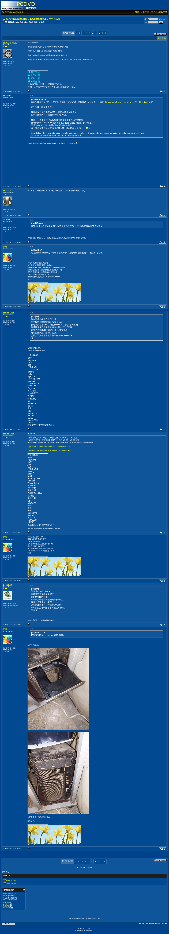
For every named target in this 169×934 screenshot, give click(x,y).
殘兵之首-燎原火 (10, 43)
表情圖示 (6, 904)
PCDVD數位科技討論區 (13, 12)
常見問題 (145, 12)
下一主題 (88, 867)
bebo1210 (7, 585)
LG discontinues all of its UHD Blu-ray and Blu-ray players (49, 450)
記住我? (162, 19)
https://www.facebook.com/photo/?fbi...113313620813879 (49, 447)
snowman (7, 96)
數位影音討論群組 (38, 19)
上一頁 (78, 33)
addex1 (6, 219)
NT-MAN (7, 191)
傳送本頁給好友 (11, 883)
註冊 (137, 12)
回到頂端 (164, 923)
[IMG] (5, 906)
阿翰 (5, 246)
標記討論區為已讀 (159, 12)
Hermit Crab (8, 313)
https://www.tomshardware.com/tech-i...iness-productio (57, 135)
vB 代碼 (5, 902)
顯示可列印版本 (11, 880)
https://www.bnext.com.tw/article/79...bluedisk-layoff (128, 102)
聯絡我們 (141, 923)
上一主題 (81, 867)
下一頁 (104, 33)
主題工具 (161, 38)
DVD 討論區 (54, 19)
